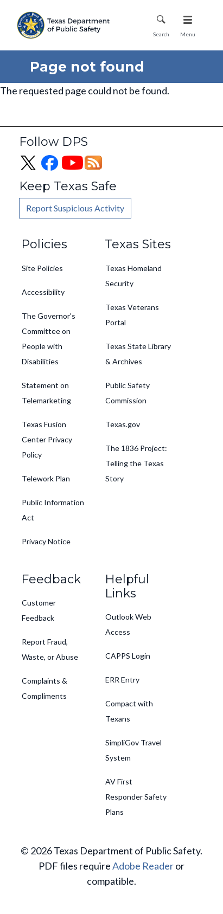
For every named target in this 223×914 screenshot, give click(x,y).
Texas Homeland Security (133, 275)
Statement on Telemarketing (46, 393)
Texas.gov (122, 424)
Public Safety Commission (127, 393)
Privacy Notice (46, 541)
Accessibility (43, 292)
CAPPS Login (127, 655)
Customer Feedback (39, 610)
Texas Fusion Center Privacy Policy (47, 439)
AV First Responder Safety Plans (136, 796)
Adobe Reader (143, 866)
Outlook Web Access (128, 624)
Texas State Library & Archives (138, 354)
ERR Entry (122, 679)
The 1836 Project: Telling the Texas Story (136, 463)
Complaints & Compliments (44, 688)
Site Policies (42, 268)
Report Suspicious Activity (75, 208)
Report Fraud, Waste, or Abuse (50, 649)
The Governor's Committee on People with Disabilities (48, 338)
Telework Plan (46, 478)
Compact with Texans (129, 711)
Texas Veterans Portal (132, 314)
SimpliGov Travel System (133, 750)
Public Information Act (53, 510)
